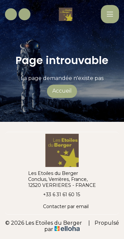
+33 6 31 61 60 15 (57, 195)
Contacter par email (62, 206)
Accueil (62, 91)
